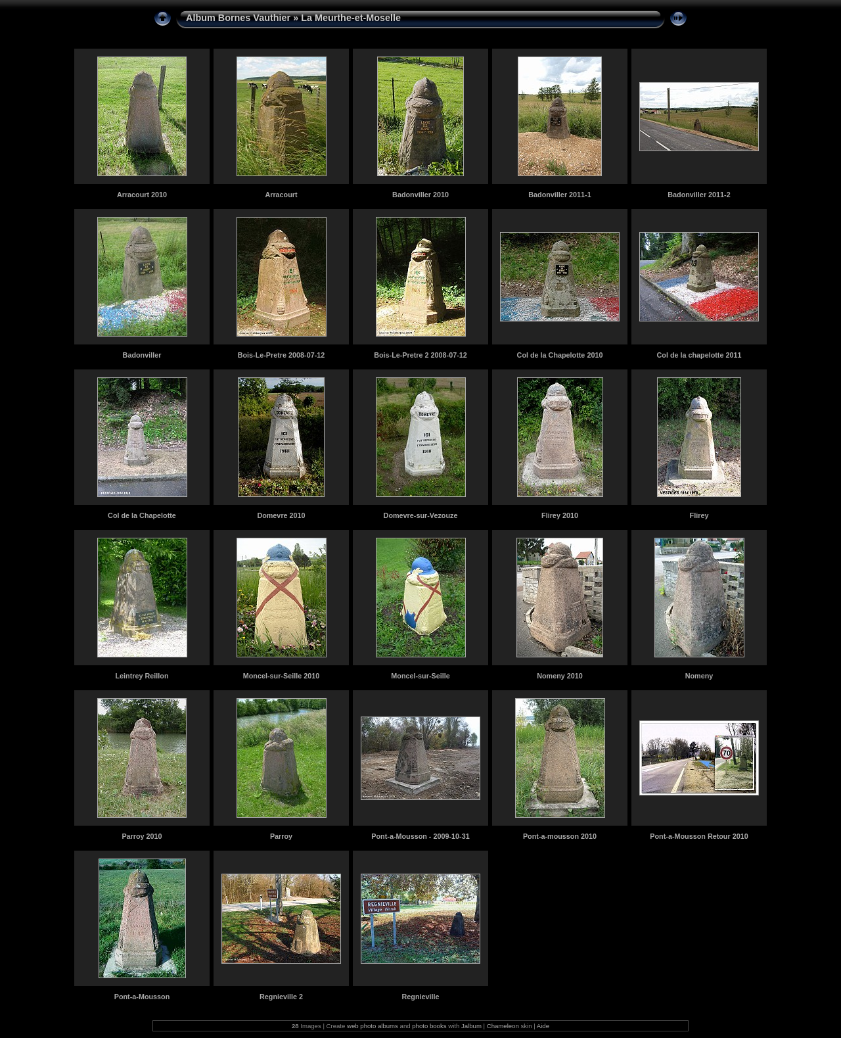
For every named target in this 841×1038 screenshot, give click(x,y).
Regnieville (420, 997)
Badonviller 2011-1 (559, 195)
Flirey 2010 (559, 515)
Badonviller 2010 (420, 195)
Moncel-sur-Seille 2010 (281, 676)
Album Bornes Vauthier (238, 17)
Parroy (281, 836)
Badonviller (142, 355)
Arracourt (281, 195)
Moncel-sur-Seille (420, 676)
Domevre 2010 (281, 515)
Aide (543, 1025)
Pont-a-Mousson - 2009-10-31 (420, 836)
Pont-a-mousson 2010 (560, 836)
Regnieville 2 (281, 997)
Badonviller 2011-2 (699, 195)
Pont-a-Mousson (142, 997)
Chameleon (503, 1025)
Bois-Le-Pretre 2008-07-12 (281, 355)
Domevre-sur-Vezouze (421, 515)
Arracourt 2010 (142, 195)
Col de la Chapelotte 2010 (560, 355)
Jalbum (471, 1025)
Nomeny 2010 (560, 676)
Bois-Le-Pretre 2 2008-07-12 (420, 355)
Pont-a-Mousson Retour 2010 (699, 836)
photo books (429, 1025)
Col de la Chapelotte (142, 515)
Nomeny (699, 676)
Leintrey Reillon (142, 676)
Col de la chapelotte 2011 (698, 355)
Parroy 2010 (142, 836)
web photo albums (372, 1025)
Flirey (699, 515)
